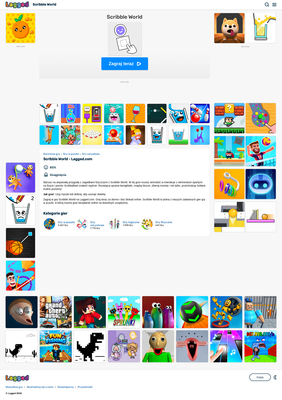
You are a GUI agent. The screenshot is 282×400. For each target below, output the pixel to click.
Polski (260, 377)
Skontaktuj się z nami (40, 387)
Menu (274, 4)
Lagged (18, 5)
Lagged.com (18, 378)
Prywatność (85, 387)
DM (275, 377)
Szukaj (267, 4)
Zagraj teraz (121, 63)
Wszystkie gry (14, 387)
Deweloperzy (65, 387)
